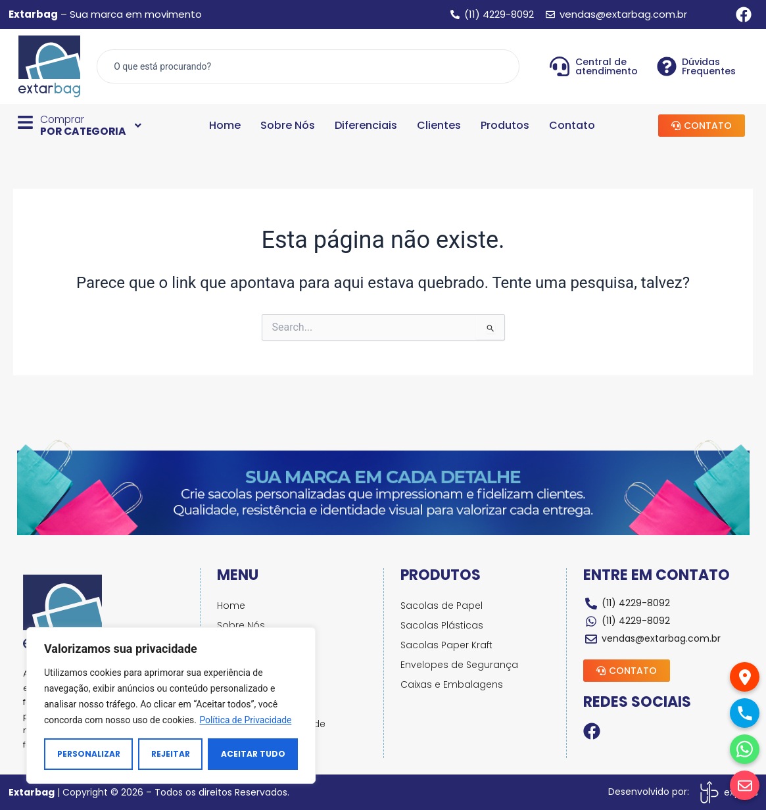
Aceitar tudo (253, 753)
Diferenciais (366, 125)
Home (225, 125)
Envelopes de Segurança (460, 664)
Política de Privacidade (246, 720)
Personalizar (88, 753)
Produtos (505, 125)
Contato (572, 125)
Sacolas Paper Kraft (447, 645)
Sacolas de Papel (442, 605)
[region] (171, 705)
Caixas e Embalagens (452, 684)
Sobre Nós (287, 125)
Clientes (439, 125)
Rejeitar (170, 753)
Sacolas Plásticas (442, 625)
